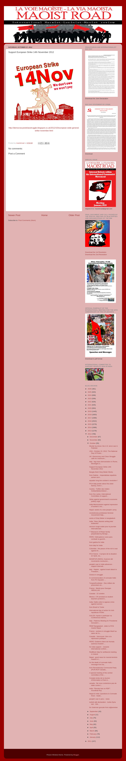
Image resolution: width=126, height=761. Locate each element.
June (92, 721)
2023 (90, 398)
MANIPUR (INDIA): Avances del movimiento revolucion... (101, 560)
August (92, 715)
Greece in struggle (96, 575)
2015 (90, 424)
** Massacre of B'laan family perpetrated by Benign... (99, 533)
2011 (90, 741)
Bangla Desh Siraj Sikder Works (101, 472)
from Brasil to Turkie (96, 607)
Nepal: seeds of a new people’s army (103, 510)
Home (44, 215)
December (94, 437)
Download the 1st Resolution (95, 252)
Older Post (74, 215)
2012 (90, 434)
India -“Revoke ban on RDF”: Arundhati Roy (100, 689)
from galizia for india (96, 542)
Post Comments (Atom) (27, 220)
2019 (90, 411)
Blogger (76, 755)
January (93, 737)
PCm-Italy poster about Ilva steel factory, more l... (101, 485)
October (93, 443)
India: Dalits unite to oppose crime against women (101, 603)
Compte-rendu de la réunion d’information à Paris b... (99, 679)
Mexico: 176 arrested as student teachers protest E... (101, 598)
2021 (90, 405)
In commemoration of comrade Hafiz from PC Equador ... (102, 579)
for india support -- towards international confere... (99, 648)
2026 (90, 389)
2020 (90, 408)
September (94, 711)
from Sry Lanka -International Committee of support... (100, 495)
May (91, 724)
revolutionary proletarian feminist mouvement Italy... (101, 514)
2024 (90, 395)
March (92, 731)
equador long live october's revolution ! (103, 480)
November (94, 440)
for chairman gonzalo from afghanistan (103, 707)
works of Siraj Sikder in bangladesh (102, 518)
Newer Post (14, 215)
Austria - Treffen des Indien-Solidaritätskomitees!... (99, 490)
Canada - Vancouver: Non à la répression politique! (100, 637)
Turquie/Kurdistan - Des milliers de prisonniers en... (102, 584)
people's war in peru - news (99, 699)
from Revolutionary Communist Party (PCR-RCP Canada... (103, 669)
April (92, 727)
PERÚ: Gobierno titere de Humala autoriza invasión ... (101, 642)
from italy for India (95, 545)
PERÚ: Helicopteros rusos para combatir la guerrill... (100, 538)
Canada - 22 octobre (96, 593)
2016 (90, 421)
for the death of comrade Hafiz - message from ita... (101, 663)
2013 (90, 431)
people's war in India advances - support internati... (101, 565)
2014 (90, 427)
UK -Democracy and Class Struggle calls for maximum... (102, 457)
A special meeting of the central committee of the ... (100, 674)
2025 (90, 392)
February (93, 734)
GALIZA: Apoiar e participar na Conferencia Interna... (100, 617)
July (91, 718)
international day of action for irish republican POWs (101, 611)
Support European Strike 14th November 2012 (100, 468)
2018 (90, 414)
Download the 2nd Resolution (96, 254)
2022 (90, 402)
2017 (90, 418)
